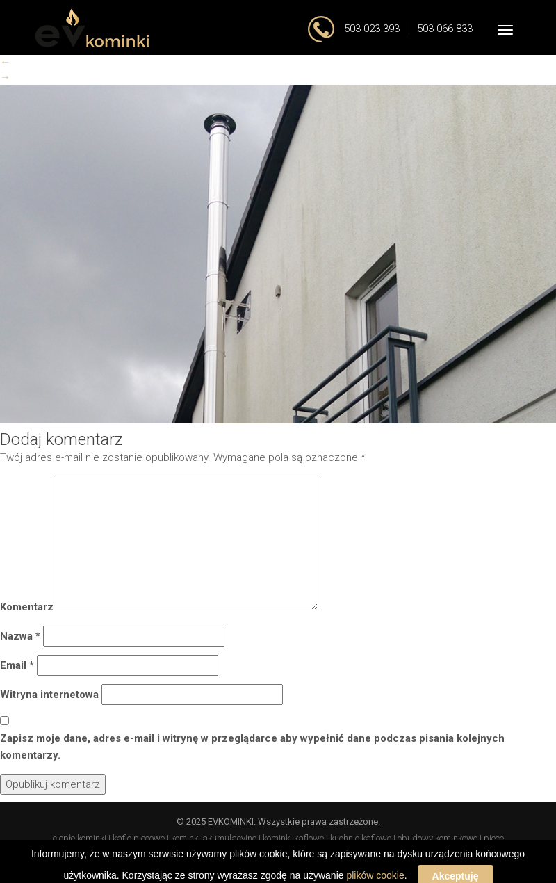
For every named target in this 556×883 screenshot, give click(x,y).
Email (17, 665)
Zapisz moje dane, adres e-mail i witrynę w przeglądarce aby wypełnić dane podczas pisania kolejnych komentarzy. (252, 746)
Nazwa (20, 636)
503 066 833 (445, 28)
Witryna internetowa (49, 694)
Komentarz (27, 607)
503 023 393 (370, 28)
